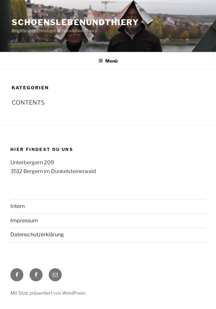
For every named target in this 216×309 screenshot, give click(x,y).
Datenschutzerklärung (37, 234)
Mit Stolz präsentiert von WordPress (47, 293)
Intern (17, 206)
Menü (108, 61)
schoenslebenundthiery (75, 22)
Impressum (24, 220)
